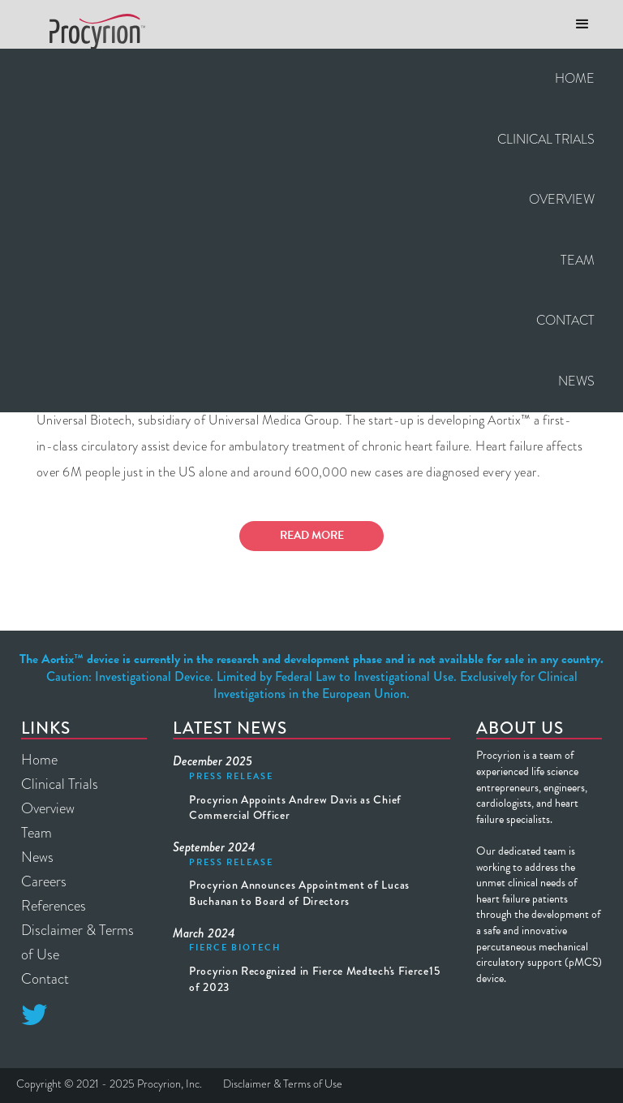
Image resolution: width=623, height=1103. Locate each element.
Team (578, 260)
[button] (582, 24)
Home (575, 78)
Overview (562, 199)
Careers (44, 881)
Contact (565, 320)
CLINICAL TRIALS (546, 139)
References (53, 905)
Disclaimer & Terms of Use (77, 942)
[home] (91, 32)
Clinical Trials (59, 784)
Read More (312, 535)
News (576, 381)
